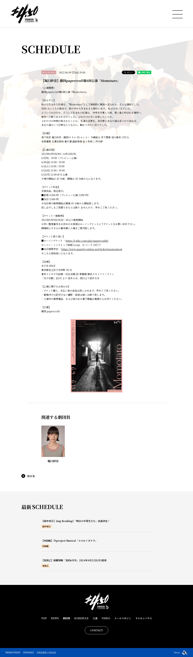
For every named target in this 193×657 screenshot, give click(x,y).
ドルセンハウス (143, 618)
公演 (95, 618)
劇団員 (66, 618)
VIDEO (106, 618)
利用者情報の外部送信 (46, 652)
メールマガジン (122, 618)
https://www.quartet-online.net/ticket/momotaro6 (91, 249)
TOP (44, 618)
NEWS (55, 618)
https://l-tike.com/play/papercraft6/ (87, 240)
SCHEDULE (81, 618)
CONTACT (96, 630)
